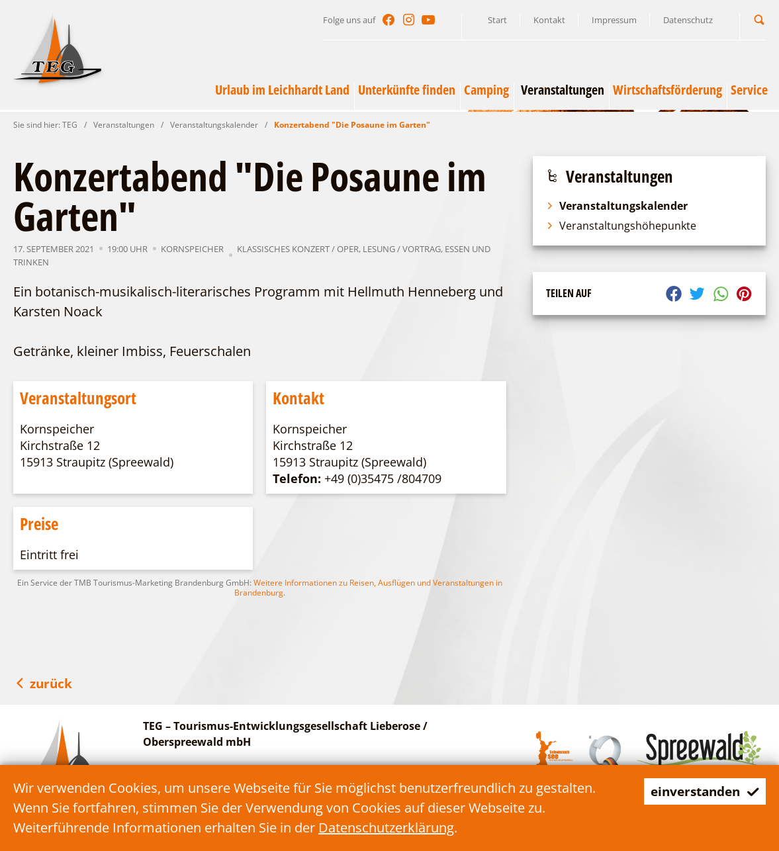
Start (497, 20)
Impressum (614, 20)
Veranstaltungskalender (214, 124)
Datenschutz (688, 20)
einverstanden (701, 791)
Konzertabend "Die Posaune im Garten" (352, 124)
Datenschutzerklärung (386, 827)
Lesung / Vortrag (402, 249)
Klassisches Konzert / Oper (298, 249)
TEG (69, 124)
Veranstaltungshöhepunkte (621, 225)
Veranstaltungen (123, 124)
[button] (759, 19)
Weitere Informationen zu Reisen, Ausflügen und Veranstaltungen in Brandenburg (368, 587)
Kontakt (549, 20)
